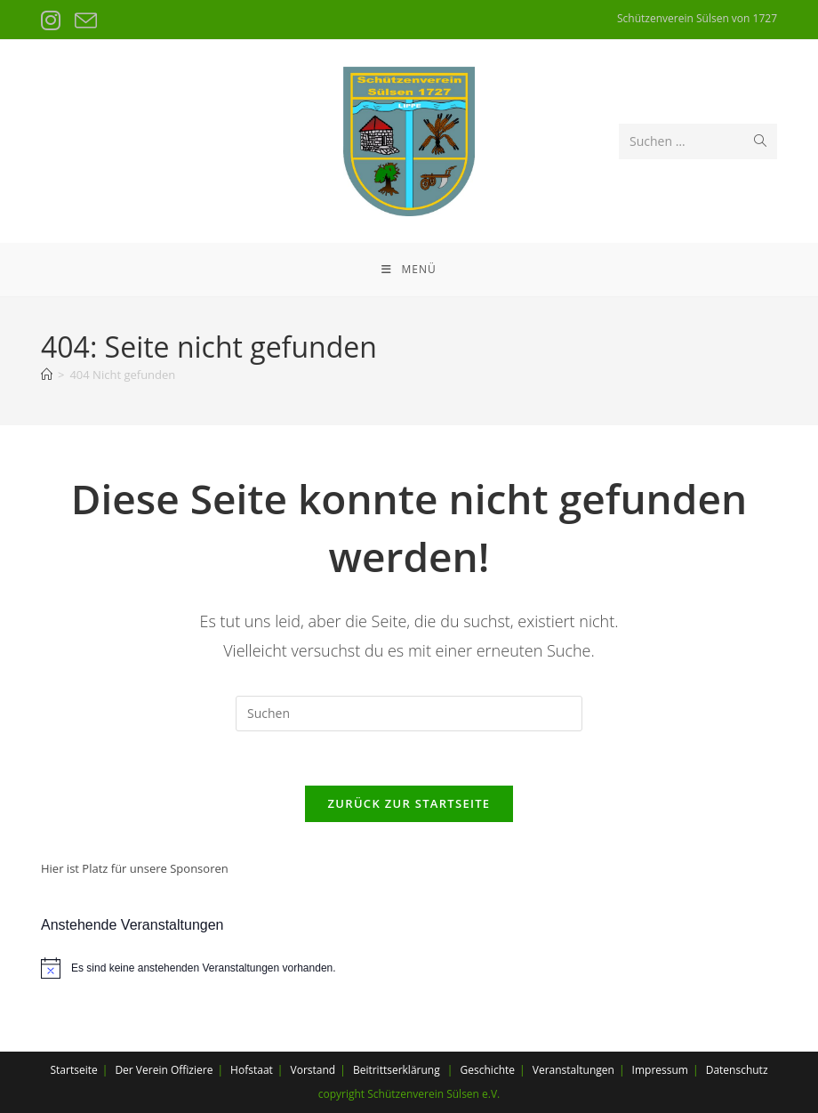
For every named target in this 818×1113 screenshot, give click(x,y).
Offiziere (192, 1069)
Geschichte (488, 1069)
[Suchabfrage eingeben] (409, 713)
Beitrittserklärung (396, 1069)
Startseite (73, 1069)
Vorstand (313, 1069)
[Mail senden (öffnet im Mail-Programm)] (84, 21)
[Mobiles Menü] (408, 269)
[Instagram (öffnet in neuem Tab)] (53, 21)
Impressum (660, 1069)
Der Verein (141, 1069)
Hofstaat (251, 1069)
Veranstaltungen (573, 1069)
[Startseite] (46, 375)
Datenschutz (737, 1069)
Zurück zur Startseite (409, 803)
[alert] (409, 968)
